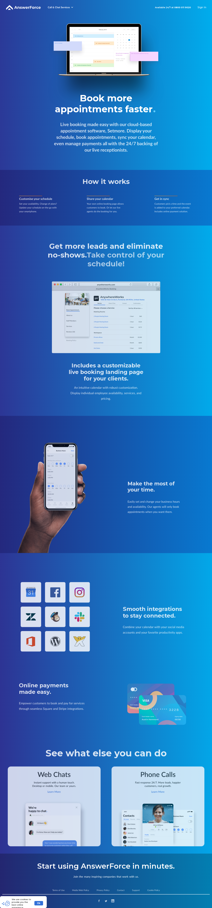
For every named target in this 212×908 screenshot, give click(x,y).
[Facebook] (99, 901)
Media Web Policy (80, 890)
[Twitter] (106, 901)
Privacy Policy (103, 890)
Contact (120, 890)
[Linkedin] (113, 901)
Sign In (202, 7)
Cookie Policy (153, 890)
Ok (38, 903)
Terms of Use (58, 890)
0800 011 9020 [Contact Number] (182, 7)
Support (136, 890)
